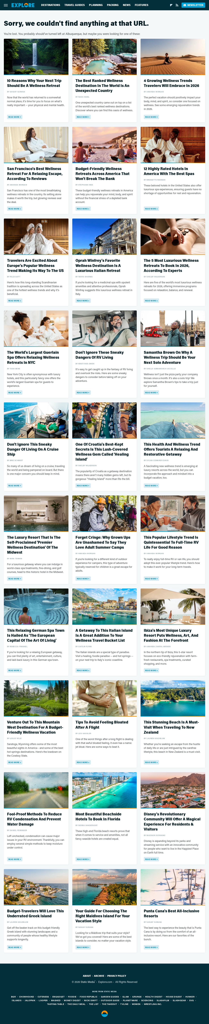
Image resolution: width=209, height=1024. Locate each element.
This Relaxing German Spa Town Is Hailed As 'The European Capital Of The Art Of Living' (35, 635)
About (87, 976)
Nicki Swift (91, 1000)
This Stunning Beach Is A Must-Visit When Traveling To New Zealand (171, 727)
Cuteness (43, 996)
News (126, 5)
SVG (191, 1000)
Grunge (137, 996)
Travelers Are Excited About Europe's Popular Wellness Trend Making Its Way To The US (35, 265)
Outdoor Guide (110, 1000)
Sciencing (147, 1000)
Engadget (58, 996)
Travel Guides (74, 5)
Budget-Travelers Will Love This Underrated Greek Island (35, 913)
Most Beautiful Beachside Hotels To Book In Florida (98, 817)
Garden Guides (110, 996)
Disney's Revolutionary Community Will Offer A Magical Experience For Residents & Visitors (172, 822)
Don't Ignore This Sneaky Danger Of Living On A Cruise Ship (33, 449)
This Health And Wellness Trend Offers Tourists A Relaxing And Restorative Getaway (172, 449)
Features (141, 5)
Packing (113, 5)
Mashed (56, 1000)
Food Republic (88, 996)
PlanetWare (130, 1000)
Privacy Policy (116, 976)
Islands (16, 1000)
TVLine (124, 1004)
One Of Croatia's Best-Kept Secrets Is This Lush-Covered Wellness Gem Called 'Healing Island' (102, 452)
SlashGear (179, 1000)
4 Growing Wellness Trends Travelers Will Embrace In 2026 (171, 83)
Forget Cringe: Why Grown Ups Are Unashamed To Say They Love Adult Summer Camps (103, 542)
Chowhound (26, 996)
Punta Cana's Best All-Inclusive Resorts (171, 913)
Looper (43, 1000)
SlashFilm (163, 1000)
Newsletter (193, 5)
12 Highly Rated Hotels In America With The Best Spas (169, 171)
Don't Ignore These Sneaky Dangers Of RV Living (100, 355)
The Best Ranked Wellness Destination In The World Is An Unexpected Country (102, 85)
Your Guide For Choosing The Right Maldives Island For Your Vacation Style (103, 916)
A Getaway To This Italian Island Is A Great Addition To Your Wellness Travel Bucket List (104, 635)
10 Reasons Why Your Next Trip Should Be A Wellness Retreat (34, 83)
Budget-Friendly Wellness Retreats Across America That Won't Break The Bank (102, 173)
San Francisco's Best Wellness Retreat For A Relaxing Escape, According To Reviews (34, 173)
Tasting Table (55, 1004)
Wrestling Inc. (153, 1004)
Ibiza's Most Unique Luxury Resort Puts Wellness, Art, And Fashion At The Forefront (171, 635)
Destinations (50, 5)
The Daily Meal (76, 1004)
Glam (125, 996)
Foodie (72, 996)
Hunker (190, 996)
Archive (99, 976)
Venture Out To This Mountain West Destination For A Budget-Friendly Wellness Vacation (35, 727)
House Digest (174, 996)
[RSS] (177, 5)
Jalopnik (30, 1000)
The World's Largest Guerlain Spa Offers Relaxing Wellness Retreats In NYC (33, 357)
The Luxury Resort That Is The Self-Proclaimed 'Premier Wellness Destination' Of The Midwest (34, 545)
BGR (13, 996)
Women (136, 1004)
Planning (96, 5)
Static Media (88, 982)
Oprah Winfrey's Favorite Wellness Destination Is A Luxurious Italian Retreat (98, 265)
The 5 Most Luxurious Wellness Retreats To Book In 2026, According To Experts (171, 265)
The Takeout (109, 1004)
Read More (13, 117)
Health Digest (153, 996)
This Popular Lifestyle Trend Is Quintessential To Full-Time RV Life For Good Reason (171, 542)
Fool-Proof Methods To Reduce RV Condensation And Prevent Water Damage (34, 819)
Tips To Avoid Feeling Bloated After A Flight (102, 725)
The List (94, 1004)
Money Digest (72, 1000)
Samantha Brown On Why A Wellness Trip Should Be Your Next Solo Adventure (170, 357)
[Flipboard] (171, 5)
